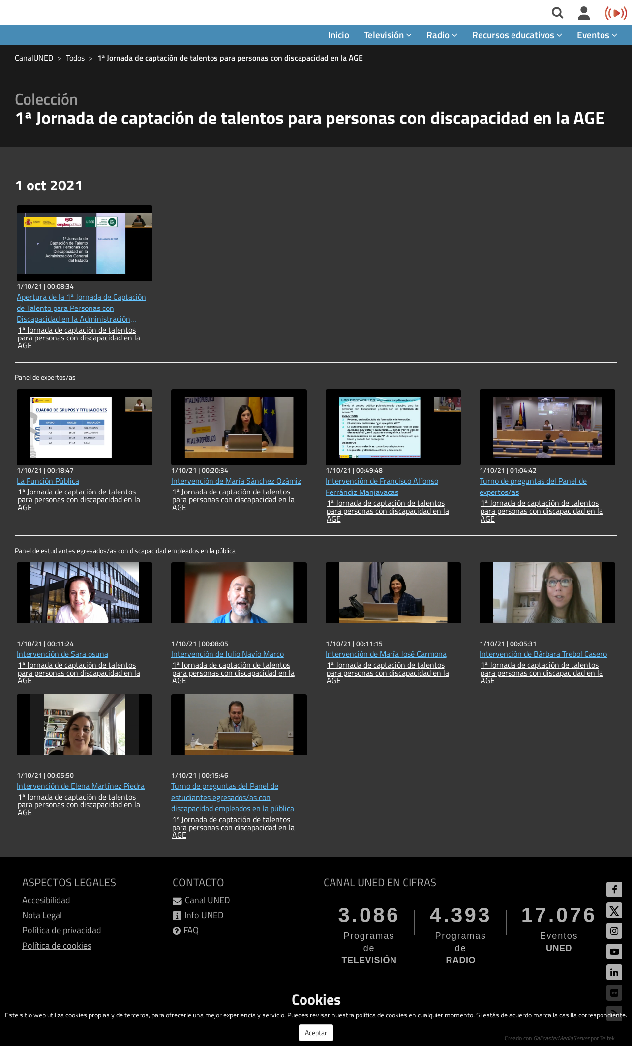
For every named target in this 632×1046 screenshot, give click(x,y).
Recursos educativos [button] (517, 35)
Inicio (338, 35)
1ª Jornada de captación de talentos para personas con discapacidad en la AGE (230, 58)
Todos (75, 58)
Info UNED (204, 915)
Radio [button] (441, 35)
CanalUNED (34, 58)
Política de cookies (56, 945)
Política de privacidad (61, 930)
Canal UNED (207, 900)
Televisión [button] (388, 35)
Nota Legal (42, 915)
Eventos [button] (597, 35)
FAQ (191, 930)
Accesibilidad (46, 900)
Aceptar (316, 1032)
